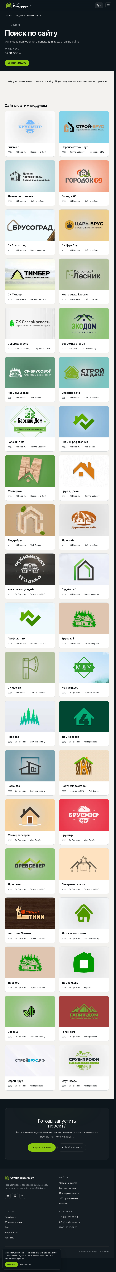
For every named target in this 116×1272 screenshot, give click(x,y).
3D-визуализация (13, 1222)
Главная (9, 15)
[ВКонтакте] (22, 1196)
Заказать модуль (17, 63)
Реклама (63, 1203)
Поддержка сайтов (69, 1193)
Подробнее (25, 1264)
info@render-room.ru (69, 1222)
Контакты (9, 1237)
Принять (11, 1264)
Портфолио (10, 1217)
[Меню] (108, 5)
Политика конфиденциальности (94, 1251)
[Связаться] (99, 5)
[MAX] (15, 1196)
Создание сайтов (68, 1183)
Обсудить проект (41, 1147)
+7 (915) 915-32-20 (72, 1147)
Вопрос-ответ (12, 1232)
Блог (7, 1227)
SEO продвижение (68, 1198)
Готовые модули (67, 1188)
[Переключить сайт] (19, 5)
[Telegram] (8, 1196)
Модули (19, 15)
